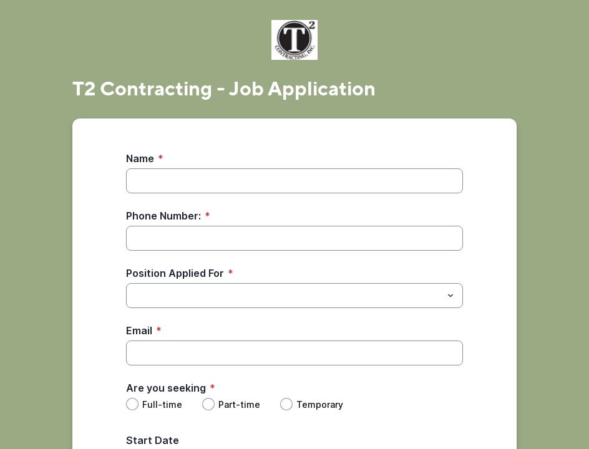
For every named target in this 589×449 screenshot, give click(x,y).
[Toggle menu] (450, 295)
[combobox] (294, 295)
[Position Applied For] (284, 295)
